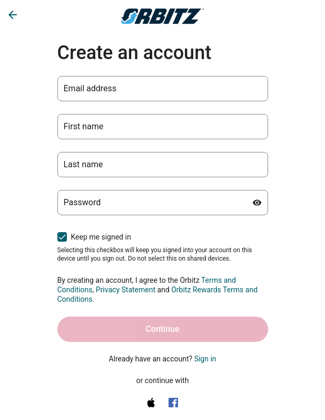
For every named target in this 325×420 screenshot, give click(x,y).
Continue (162, 329)
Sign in (205, 359)
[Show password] (257, 202)
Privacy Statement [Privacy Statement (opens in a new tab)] (125, 289)
